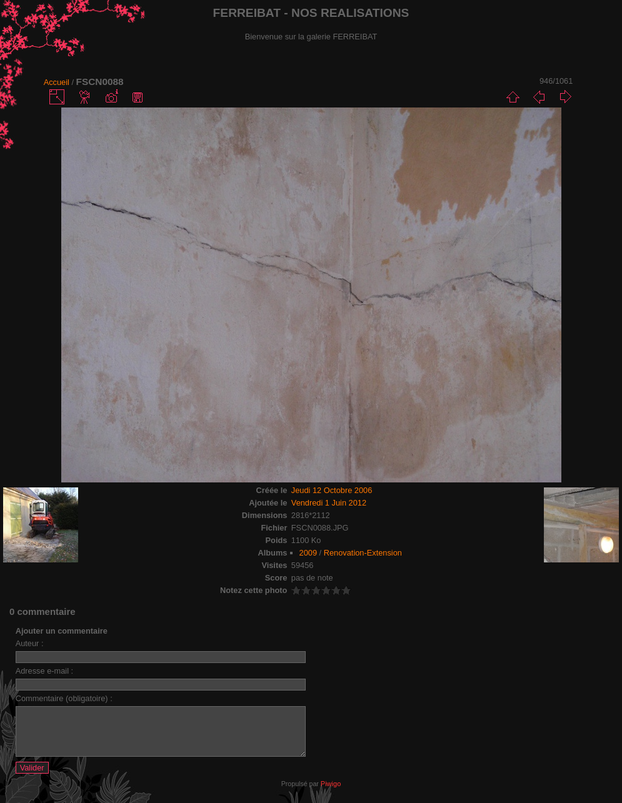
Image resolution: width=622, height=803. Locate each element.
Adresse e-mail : (44, 671)
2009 (308, 552)
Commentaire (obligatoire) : (64, 698)
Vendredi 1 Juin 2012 (328, 502)
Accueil (56, 82)
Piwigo (331, 793)
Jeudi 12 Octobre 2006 (331, 490)
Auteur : (30, 643)
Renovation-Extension (363, 552)
